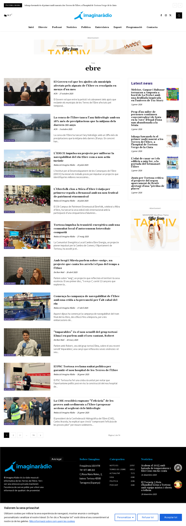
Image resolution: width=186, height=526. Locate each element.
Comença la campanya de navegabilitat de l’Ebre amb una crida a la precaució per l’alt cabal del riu (84, 313)
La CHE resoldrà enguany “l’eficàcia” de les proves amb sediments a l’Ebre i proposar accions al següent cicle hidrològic (86, 424)
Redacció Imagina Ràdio (64, 172)
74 (33, 456)
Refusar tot (148, 517)
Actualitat (9, 105)
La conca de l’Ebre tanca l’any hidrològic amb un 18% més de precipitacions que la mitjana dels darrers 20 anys (84, 126)
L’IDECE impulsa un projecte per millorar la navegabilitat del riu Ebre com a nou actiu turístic (86, 164)
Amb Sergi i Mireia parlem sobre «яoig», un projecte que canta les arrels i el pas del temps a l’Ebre (83, 275)
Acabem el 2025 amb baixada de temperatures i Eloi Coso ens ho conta (156, 490)
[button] (179, 15)
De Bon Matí (10, 295)
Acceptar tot (170, 517)
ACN (55, 97)
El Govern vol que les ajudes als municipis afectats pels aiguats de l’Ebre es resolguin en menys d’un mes (84, 87)
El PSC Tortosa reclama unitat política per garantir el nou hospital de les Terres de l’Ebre (85, 386)
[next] (180, 5)
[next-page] (40, 456)
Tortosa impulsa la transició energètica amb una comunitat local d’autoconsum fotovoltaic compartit (86, 240)
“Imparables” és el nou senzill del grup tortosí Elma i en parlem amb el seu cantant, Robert (86, 350)
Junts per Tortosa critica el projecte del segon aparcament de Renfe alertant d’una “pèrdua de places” (147, 183)
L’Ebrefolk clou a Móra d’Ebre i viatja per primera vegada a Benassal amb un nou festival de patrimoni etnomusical (87, 202)
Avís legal (56, 480)
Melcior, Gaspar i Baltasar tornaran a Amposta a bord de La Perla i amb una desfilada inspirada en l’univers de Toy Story (148, 95)
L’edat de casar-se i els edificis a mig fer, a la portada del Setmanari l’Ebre (59, 5)
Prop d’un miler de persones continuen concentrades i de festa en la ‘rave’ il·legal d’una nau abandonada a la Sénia (146, 118)
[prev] (175, 5)
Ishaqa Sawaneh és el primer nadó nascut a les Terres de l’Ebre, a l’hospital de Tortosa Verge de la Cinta (147, 142)
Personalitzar (124, 517)
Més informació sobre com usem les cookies (52, 521)
